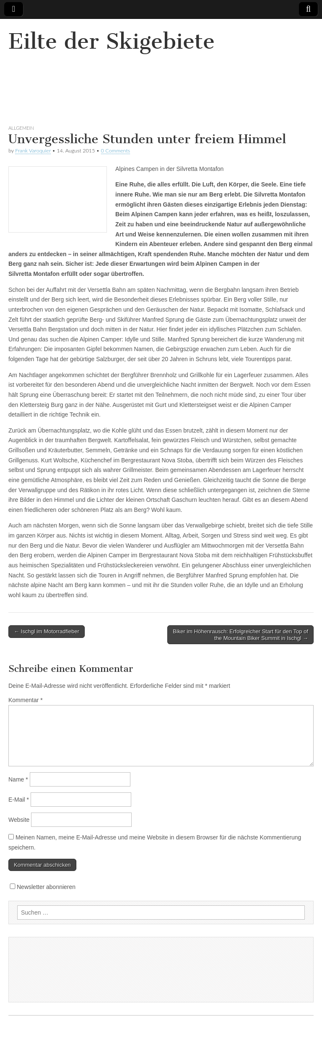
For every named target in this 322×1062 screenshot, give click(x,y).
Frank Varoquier (33, 150)
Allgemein (21, 128)
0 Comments (115, 150)
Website (18, 819)
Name (18, 779)
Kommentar (25, 700)
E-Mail (18, 799)
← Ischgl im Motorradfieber (46, 631)
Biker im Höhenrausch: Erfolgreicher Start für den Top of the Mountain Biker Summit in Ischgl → (240, 634)
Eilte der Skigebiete (111, 41)
